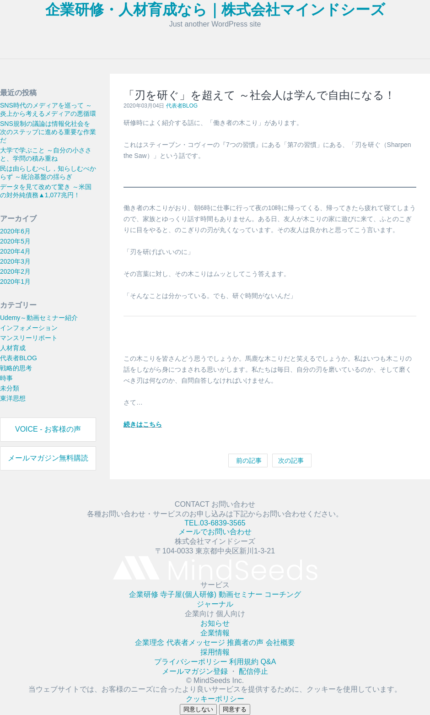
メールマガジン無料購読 (48, 458)
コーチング (282, 594)
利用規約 (244, 662)
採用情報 (215, 652)
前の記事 (248, 460)
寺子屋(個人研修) (189, 594)
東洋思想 (13, 398)
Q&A (268, 662)
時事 (6, 378)
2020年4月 (15, 251)
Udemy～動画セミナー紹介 (39, 317)
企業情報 (215, 633)
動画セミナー (241, 594)
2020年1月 (15, 281)
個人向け (230, 614)
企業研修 (144, 594)
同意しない (198, 709)
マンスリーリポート (29, 337)
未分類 (9, 388)
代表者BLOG (18, 358)
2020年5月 (15, 241)
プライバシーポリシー (191, 662)
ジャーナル (215, 604)
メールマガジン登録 (196, 671)
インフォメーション (29, 327)
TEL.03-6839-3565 (214, 523)
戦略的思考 (16, 368)
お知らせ (215, 623)
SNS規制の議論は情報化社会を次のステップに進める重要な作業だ (48, 132)
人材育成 (13, 348)
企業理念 (150, 642)
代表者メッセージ (197, 642)
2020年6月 (15, 231)
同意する (235, 709)
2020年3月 (15, 261)
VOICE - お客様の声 (48, 429)
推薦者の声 (246, 642)
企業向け (200, 614)
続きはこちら (143, 424)
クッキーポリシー (215, 699)
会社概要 (280, 642)
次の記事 (292, 460)
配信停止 (253, 671)
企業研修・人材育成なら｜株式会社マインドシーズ (215, 9)
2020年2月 (15, 271)
